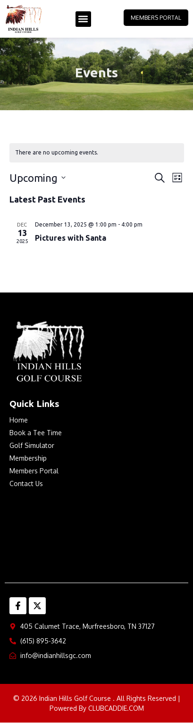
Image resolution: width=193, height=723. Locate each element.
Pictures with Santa (70, 238)
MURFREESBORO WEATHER (96, 533)
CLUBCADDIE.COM (116, 708)
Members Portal (156, 17)
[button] (83, 19)
